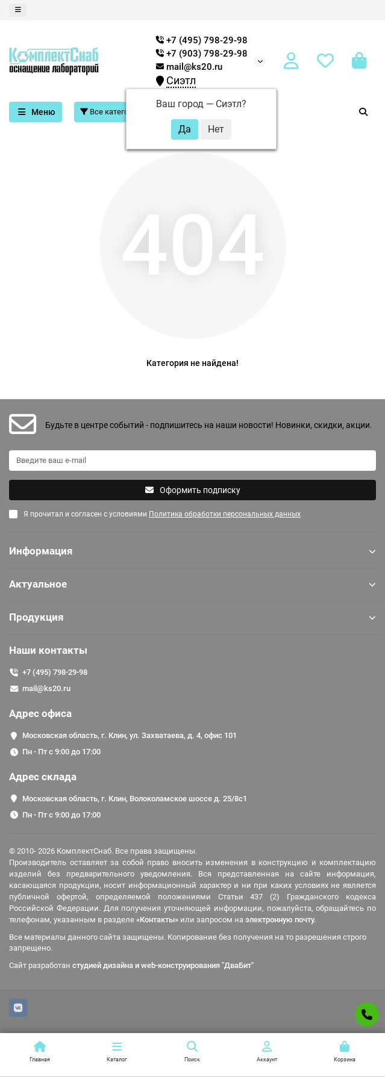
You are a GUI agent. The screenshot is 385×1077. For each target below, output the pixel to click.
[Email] (192, 460)
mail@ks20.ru (189, 66)
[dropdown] (18, 10)
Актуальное (192, 584)
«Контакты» (157, 919)
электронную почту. (280, 919)
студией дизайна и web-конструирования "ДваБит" (163, 965)
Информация (192, 551)
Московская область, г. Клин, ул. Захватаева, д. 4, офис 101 (129, 735)
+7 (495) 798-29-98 (54, 672)
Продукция (192, 617)
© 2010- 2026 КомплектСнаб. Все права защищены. (103, 850)
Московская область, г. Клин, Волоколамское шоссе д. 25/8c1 (134, 798)
